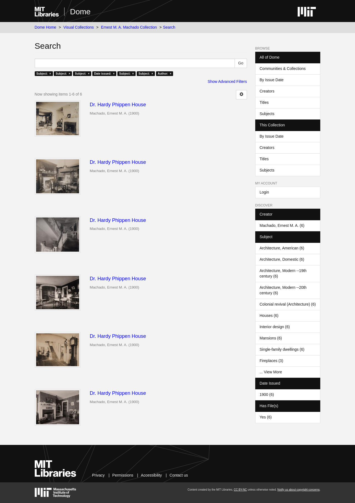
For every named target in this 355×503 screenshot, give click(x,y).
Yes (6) (266, 417)
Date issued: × (104, 73)
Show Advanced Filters (227, 81)
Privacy (98, 475)
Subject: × (43, 73)
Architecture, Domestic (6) (282, 259)
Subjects (267, 114)
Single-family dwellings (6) (282, 349)
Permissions (122, 475)
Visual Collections (78, 27)
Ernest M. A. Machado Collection (129, 27)
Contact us (179, 475)
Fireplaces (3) (271, 360)
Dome (80, 11)
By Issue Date (272, 80)
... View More (271, 372)
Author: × (164, 73)
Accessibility (151, 475)
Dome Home (46, 27)
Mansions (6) (271, 338)
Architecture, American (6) (282, 248)
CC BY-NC (240, 489)
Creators (267, 91)
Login (264, 192)
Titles (264, 102)
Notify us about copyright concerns (298, 489)
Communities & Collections (283, 68)
